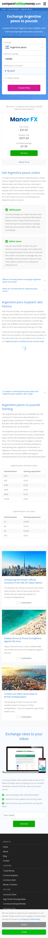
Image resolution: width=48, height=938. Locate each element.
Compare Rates (24, 88)
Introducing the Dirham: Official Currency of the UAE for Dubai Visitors (23, 581)
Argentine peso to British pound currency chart (24, 341)
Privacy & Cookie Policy (30, 919)
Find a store (13, 78)
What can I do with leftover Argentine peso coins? (20, 289)
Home (4, 9)
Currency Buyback (13, 9)
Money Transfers (10, 884)
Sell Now (23, 153)
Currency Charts (9, 894)
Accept (24, 932)
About (5, 851)
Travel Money (8, 871)
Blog (5, 856)
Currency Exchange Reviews (14, 904)
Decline (24, 925)
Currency (7, 42)
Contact (6, 860)
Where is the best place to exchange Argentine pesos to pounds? (22, 280)
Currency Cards (9, 880)
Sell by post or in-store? (13, 65)
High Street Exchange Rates (14, 899)
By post (11, 70)
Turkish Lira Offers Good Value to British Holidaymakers (20, 695)
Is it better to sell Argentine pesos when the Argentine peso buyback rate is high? (20, 392)
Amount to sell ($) (11, 54)
